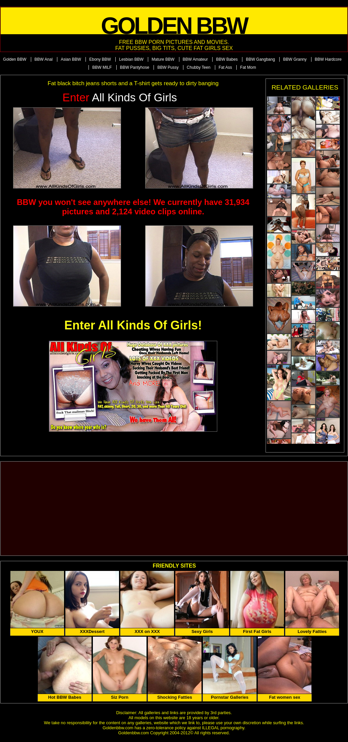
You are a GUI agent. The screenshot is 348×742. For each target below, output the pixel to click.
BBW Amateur (195, 59)
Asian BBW (71, 59)
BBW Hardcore (328, 59)
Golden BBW (14, 59)
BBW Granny (294, 59)
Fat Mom (248, 67)
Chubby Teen (199, 67)
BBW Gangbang (260, 59)
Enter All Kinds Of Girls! (133, 325)
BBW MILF (102, 67)
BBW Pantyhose (134, 67)
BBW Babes (227, 59)
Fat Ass (225, 67)
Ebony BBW (100, 59)
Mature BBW (163, 59)
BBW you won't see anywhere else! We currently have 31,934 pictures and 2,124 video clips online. (133, 207)
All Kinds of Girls (119, 97)
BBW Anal (44, 59)
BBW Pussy (167, 67)
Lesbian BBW (131, 59)
